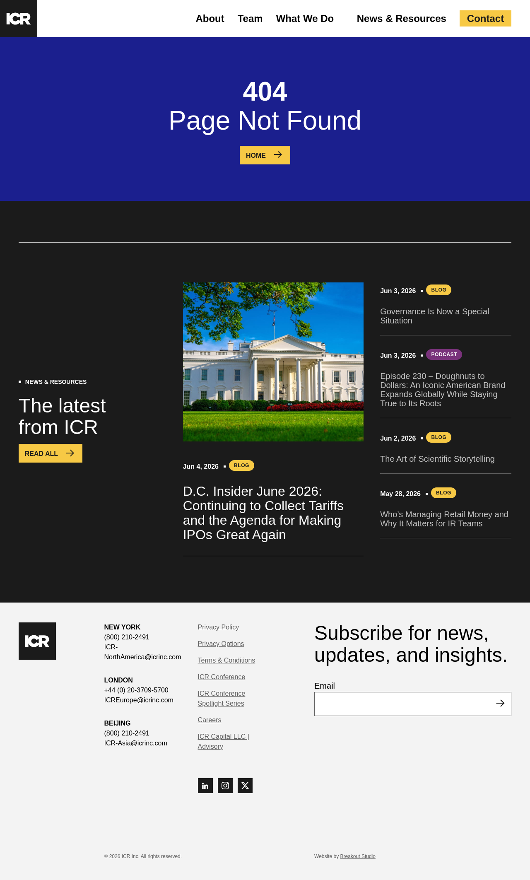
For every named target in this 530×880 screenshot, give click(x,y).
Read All (41, 453)
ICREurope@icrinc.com (138, 700)
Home (256, 155)
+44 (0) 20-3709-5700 (136, 690)
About (209, 18)
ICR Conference (222, 676)
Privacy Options (221, 643)
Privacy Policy (218, 627)
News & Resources (401, 18)
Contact (485, 18)
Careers (210, 719)
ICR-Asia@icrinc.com (135, 743)
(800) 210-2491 (126, 637)
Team (250, 18)
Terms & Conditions (226, 660)
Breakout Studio (358, 856)
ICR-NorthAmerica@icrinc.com (142, 652)
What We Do (305, 18)
